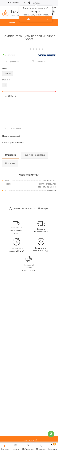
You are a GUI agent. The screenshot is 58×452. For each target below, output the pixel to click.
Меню (12, 22)
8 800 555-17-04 (17, 2)
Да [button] (28, 19)
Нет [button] (48, 19)
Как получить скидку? (13, 142)
